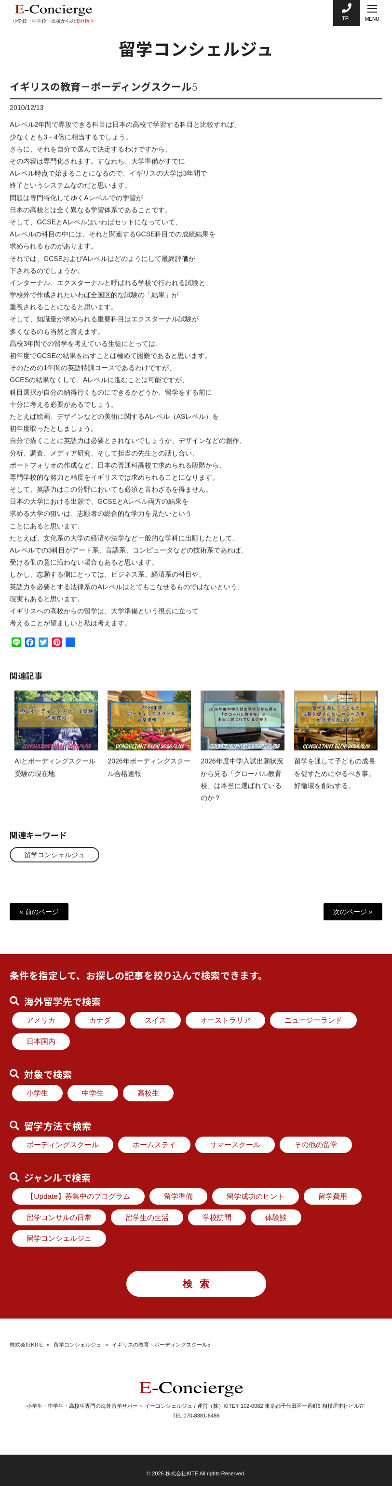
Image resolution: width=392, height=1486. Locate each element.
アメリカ (41, 1020)
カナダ (100, 1020)
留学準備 (178, 1196)
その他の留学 (316, 1144)
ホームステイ (154, 1144)
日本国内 (41, 1041)
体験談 (276, 1217)
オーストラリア (225, 1020)
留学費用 (332, 1196)
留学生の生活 (147, 1217)
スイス (155, 1020)
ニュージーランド (313, 1020)
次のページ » (353, 912)
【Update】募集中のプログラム (78, 1196)
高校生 (148, 1093)
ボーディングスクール (63, 1144)
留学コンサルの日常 (59, 1217)
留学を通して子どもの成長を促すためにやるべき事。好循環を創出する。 (334, 781)
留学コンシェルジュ (54, 854)
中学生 (93, 1093)
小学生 (37, 1093)
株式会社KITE (26, 1344)
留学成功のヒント (255, 1196)
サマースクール (235, 1144)
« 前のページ (39, 912)
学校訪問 (217, 1217)
